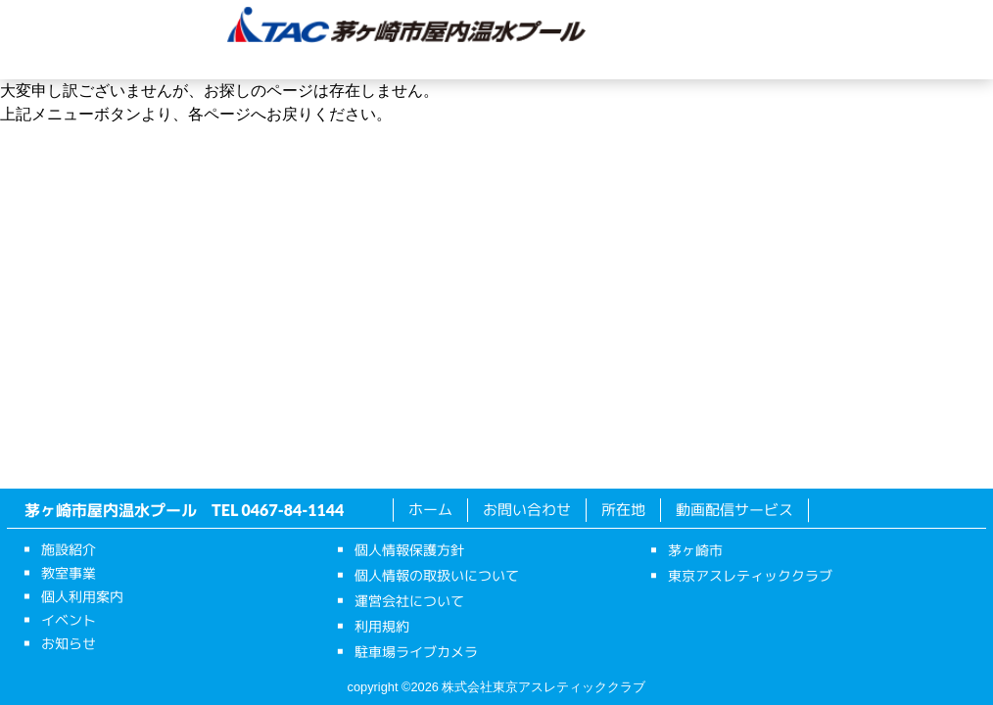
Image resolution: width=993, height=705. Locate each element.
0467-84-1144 (293, 509)
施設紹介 (202, 62)
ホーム (86, 62)
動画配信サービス (734, 509)
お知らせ (672, 62)
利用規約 (382, 626)
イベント (555, 62)
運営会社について (409, 600)
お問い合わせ (527, 509)
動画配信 (907, 62)
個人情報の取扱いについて (437, 575)
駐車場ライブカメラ (416, 651)
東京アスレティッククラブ (750, 575)
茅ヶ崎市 (695, 549)
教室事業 (320, 62)
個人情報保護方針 (409, 549)
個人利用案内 (438, 62)
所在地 (791, 62)
